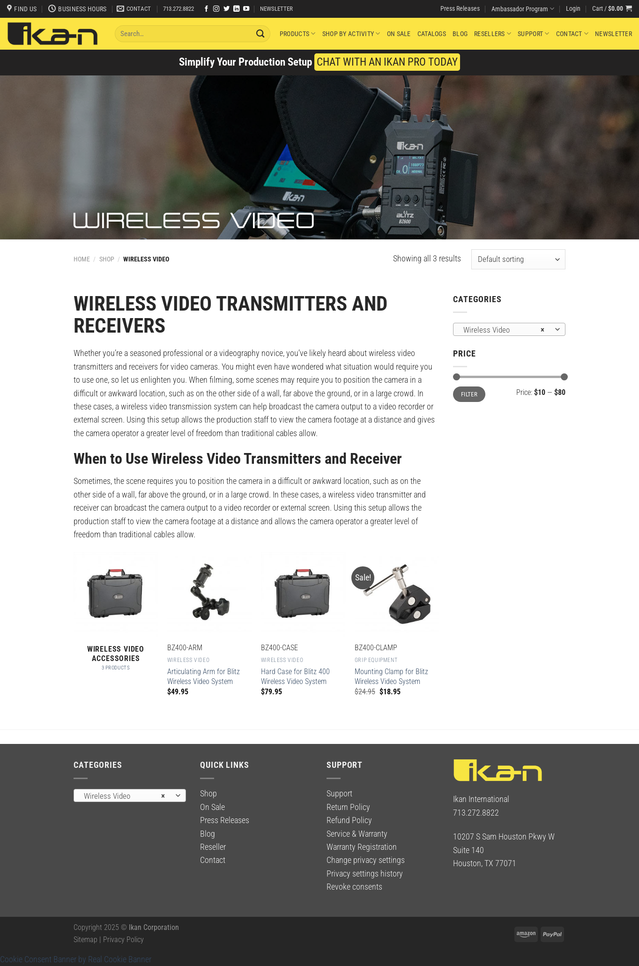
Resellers (492, 33)
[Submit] (260, 33)
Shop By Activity (351, 33)
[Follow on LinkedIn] (236, 9)
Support (533, 33)
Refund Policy (349, 820)
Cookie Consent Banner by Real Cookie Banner (75, 959)
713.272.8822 (178, 8)
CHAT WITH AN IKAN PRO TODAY (387, 62)
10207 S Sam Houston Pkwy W (504, 836)
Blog (460, 33)
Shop (106, 259)
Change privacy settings (366, 860)
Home (82, 259)
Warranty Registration (362, 847)
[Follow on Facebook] (206, 9)
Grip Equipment (376, 660)
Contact (572, 33)
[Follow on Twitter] (226, 9)
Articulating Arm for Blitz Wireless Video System (203, 676)
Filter (469, 394)
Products (298, 33)
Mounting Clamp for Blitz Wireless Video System (391, 676)
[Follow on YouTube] (246, 9)
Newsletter (613, 33)
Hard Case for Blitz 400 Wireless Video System (295, 676)
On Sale (399, 33)
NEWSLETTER (276, 8)
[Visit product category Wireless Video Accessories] (116, 616)
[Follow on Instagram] (216, 9)
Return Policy (348, 807)
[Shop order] (518, 259)
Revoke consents (354, 887)
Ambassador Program (522, 8)
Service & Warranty (357, 834)
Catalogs (431, 33)
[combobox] (509, 329)
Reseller (213, 847)
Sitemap (85, 939)
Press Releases (460, 8)
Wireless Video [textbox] (503, 329)
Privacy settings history (365, 873)
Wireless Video (188, 660)
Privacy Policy (123, 939)
